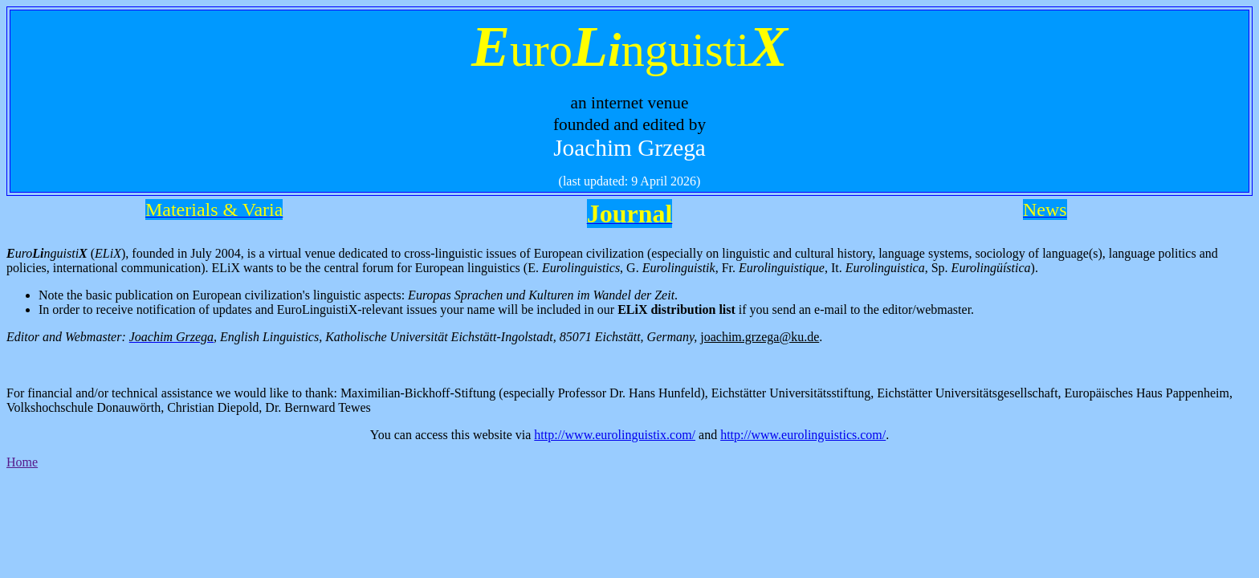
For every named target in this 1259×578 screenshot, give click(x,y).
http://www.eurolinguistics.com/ (803, 435)
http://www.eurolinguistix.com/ (614, 435)
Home (22, 462)
